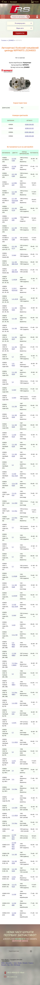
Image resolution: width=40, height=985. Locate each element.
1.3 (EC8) (14, 279)
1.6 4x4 (14, 255)
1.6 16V (14, 894)
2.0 (13, 830)
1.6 (13, 382)
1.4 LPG (14, 723)
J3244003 (11, 40)
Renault (25, 963)
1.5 (13, 537)
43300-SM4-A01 (29, 132)
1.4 (13, 799)
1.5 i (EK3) (15, 742)
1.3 (13, 357)
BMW (3, 963)
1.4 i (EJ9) (14, 703)
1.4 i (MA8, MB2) (13, 644)
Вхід (5, 2)
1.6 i (13, 779)
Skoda (20, 963)
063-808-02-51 (20, 939)
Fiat (8, 965)
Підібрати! (20, 33)
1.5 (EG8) (14, 576)
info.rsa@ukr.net (12, 977)
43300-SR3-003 (29, 136)
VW (12, 965)
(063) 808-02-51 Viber (15, 973)
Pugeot (31, 963)
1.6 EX (13, 625)
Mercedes (9, 963)
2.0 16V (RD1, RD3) (14, 837)
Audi (15, 963)
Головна (4, 40)
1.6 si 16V (14, 635)
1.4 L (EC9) (15, 299)
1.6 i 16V (14, 318)
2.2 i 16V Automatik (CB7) (15, 200)
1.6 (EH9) (14, 596)
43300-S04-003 (29, 124)
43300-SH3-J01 (29, 128)
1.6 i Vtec (14, 511)
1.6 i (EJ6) (14, 503)
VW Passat (17, 965)
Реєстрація (13, 2)
